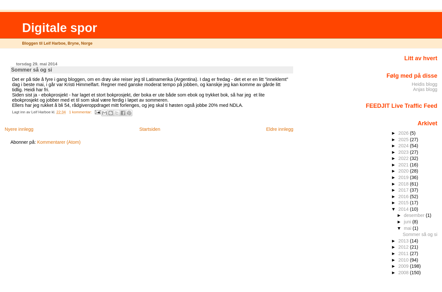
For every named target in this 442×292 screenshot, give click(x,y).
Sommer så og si (31, 70)
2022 (404, 158)
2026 (404, 133)
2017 (404, 190)
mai (408, 228)
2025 (404, 139)
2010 (404, 260)
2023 (404, 152)
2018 (404, 183)
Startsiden (149, 129)
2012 (404, 247)
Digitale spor (59, 28)
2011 (404, 253)
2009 (404, 266)
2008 (404, 272)
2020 (404, 171)
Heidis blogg (424, 84)
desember (415, 215)
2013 (404, 240)
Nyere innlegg (19, 129)
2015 (404, 202)
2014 (404, 209)
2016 (404, 196)
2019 (404, 177)
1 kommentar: (81, 112)
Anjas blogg (425, 89)
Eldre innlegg (279, 129)
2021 (404, 164)
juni (408, 221)
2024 (404, 145)
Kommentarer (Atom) (59, 142)
